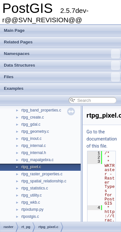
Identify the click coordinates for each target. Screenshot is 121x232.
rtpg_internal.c (33, 145)
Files (62, 77)
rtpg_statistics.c (34, 188)
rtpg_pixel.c (31, 167)
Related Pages (18, 42)
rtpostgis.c (30, 216)
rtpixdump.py (32, 209)
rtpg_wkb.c (30, 202)
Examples (14, 88)
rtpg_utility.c (31, 195)
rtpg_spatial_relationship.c (43, 181)
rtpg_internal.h (33, 152)
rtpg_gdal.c (30, 124)
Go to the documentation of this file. (101, 139)
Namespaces (62, 53)
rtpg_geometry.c (35, 131)
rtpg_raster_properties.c (41, 174)
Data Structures (62, 65)
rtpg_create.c (32, 117)
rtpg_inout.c (31, 138)
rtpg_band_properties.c (41, 110)
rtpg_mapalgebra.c (37, 160)
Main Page (14, 30)
